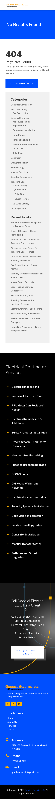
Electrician (16, 157)
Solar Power (19, 153)
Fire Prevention (20, 113)
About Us (12, 722)
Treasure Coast (19, 181)
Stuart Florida (22, 198)
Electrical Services (20, 118)
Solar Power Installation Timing (26, 308)
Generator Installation (24, 130)
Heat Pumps (19, 135)
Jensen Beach (21, 189)
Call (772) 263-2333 (26, 652)
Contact (11, 729)
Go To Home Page (21, 83)
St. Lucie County (21, 203)
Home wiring (17, 167)
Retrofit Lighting (21, 139)
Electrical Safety (19, 109)
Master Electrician (20, 172)
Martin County (20, 185)
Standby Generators (21, 177)
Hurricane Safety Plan (22, 295)
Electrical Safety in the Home (25, 313)
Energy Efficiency (19, 162)
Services (11, 725)
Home (10, 718)
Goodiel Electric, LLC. (34, 790)
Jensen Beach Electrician (23, 282)
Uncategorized (18, 208)
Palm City (19, 194)
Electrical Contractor (21, 104)
